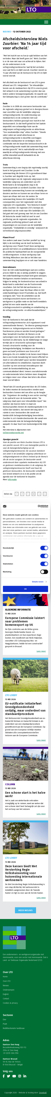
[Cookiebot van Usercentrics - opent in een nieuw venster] (36, 506)
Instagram (19, 1076)
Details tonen (38, 582)
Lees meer (41, 651)
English (6, 994)
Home (5, 976)
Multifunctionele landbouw (13, 1028)
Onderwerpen (8, 990)
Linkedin (24, 1076)
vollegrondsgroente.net (13, 433)
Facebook (3, 1076)
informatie (12, 479)
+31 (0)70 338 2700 (10, 1053)
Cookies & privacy (10, 1003)
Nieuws (6, 985)
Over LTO (6, 981)
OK (25, 589)
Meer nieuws (25, 910)
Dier (4, 1019)
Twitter (8, 1076)
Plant (5, 1024)
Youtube (14, 1076)
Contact (6, 998)
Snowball (43, 1093)
